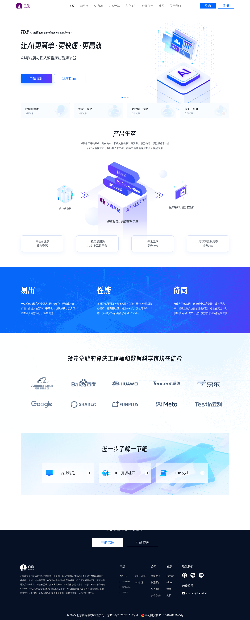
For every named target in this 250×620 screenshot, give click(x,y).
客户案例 (130, 6)
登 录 (208, 5)
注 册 (226, 5)
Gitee (169, 582)
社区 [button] (161, 6)
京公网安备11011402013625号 (162, 615)
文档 (168, 595)
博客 (168, 588)
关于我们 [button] (175, 6)
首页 (72, 6)
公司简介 (156, 576)
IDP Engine (126, 587)
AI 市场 (98, 6)
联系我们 (156, 582)
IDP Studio (126, 582)
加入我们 (156, 588)
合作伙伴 (147, 6)
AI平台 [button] (84, 6)
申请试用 (36, 78)
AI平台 (123, 576)
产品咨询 (142, 542)
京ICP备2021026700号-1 (122, 615)
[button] (122, 97)
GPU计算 (114, 6)
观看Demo (70, 78)
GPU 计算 (140, 576)
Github (170, 576)
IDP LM (125, 592)
